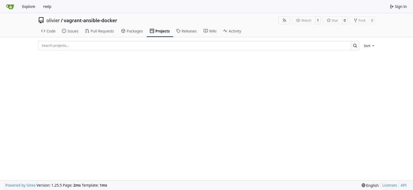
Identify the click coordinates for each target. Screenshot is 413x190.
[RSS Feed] (284, 20)
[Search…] (355, 45)
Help (47, 6)
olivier (53, 20)
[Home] (10, 6)
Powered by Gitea (20, 185)
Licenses (389, 185)
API (403, 185)
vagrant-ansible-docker (90, 20)
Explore (28, 6)
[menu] (368, 45)
